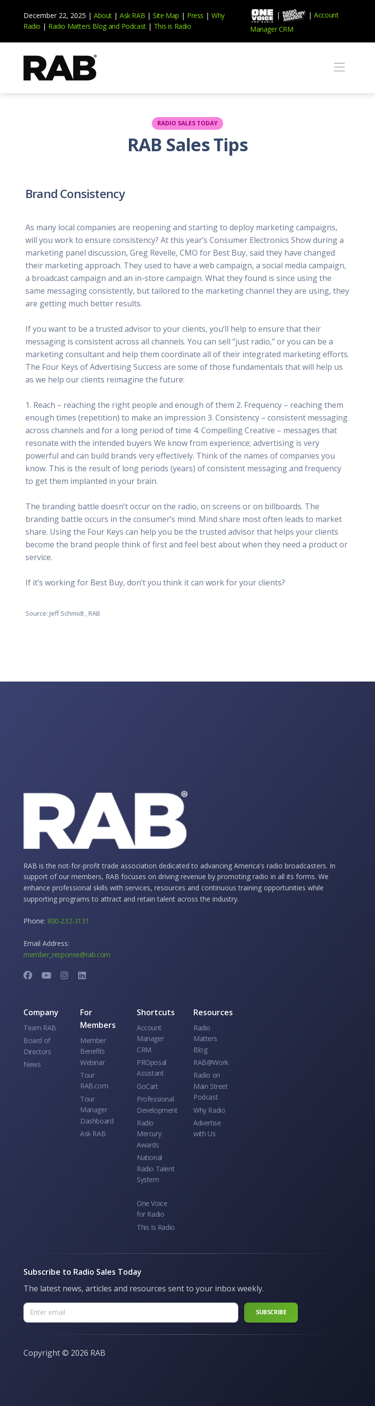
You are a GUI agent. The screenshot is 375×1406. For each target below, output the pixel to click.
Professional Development (157, 1104)
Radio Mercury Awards (149, 1133)
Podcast (134, 26)
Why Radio (209, 1110)
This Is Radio (156, 1227)
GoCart (147, 1086)
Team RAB (39, 1027)
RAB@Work (211, 1062)
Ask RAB (132, 15)
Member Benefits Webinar (93, 1051)
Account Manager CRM (150, 1038)
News (32, 1064)
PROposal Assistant (152, 1068)
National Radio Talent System (155, 1168)
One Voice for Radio (152, 1209)
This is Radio (172, 26)
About (103, 15)
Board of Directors (37, 1046)
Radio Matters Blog (77, 26)
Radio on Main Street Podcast (210, 1086)
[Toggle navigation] (339, 67)
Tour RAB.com (94, 1080)
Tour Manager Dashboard (96, 1109)
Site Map (166, 15)
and (114, 26)
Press (195, 15)
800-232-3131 (68, 920)
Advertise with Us (207, 1128)
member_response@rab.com (66, 954)
